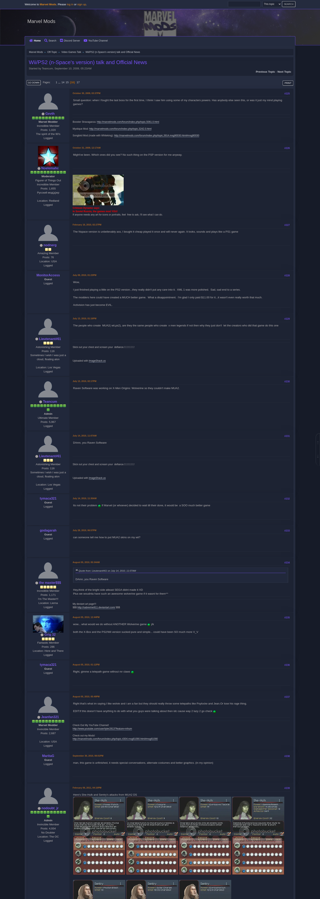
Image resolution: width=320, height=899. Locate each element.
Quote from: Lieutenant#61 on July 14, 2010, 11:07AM (107, 570)
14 (62, 82)
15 (67, 82)
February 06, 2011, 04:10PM (87, 787)
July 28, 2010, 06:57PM (84, 530)
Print (287, 83)
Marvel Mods (41, 21)
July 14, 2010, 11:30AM (85, 498)
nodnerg (50, 245)
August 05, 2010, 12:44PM (86, 617)
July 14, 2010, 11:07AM (85, 435)
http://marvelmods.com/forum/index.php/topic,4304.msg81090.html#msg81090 (115, 738)
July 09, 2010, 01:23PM (84, 275)
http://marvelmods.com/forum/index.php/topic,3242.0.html (120, 128)
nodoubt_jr (49, 808)
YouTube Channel (96, 40)
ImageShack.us (97, 360)
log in (70, 4)
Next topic (284, 71)
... (59, 82)
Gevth (50, 113)
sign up (81, 4)
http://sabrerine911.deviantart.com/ (96, 607)
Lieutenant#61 (50, 339)
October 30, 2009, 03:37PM (86, 93)
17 (78, 82)
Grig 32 (50, 634)
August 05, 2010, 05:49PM (86, 696)
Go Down (33, 82)
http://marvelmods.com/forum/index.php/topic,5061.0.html (128, 121)
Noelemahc (50, 168)
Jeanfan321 (50, 717)
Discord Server (70, 40)
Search (50, 40)
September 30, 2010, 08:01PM (88, 756)
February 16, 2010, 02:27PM (87, 224)
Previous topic (265, 71)
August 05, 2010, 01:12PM (86, 664)
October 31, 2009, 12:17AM (87, 148)
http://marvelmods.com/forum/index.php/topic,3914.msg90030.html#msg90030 (156, 135)
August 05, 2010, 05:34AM (86, 562)
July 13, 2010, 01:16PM (84, 318)
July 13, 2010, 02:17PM (84, 381)
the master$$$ (50, 582)
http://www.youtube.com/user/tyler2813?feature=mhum (102, 728)
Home (35, 40)
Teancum (50, 401)
